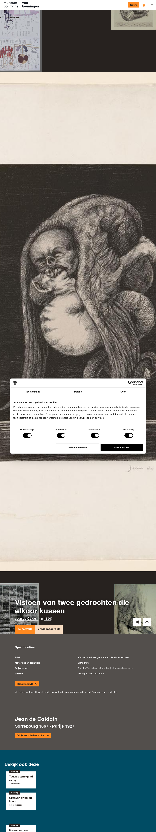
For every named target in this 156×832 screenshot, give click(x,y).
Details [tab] (78, 391)
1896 (47, 538)
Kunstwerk (25, 549)
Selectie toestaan (77, 447)
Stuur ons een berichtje (104, 612)
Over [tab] (123, 391)
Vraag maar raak (49, 549)
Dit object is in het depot (91, 594)
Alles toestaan (122, 447)
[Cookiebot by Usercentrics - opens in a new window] (130, 383)
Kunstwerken (13, 17)
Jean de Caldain (26, 538)
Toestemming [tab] (33, 391)
